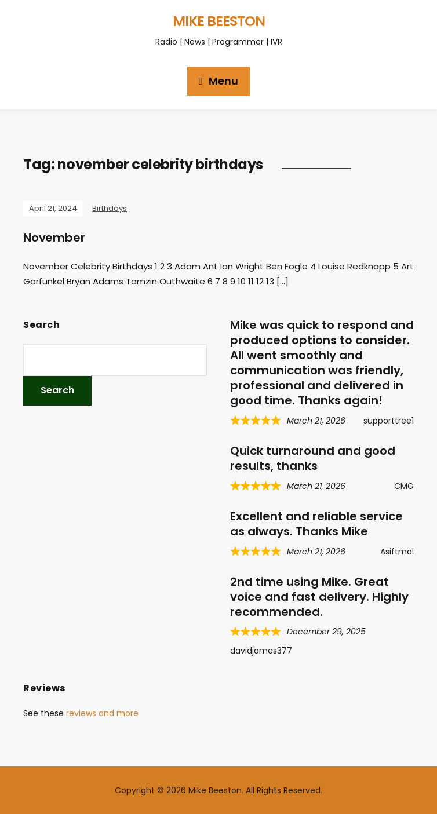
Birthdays (109, 208)
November (54, 237)
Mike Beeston (219, 21)
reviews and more (102, 713)
